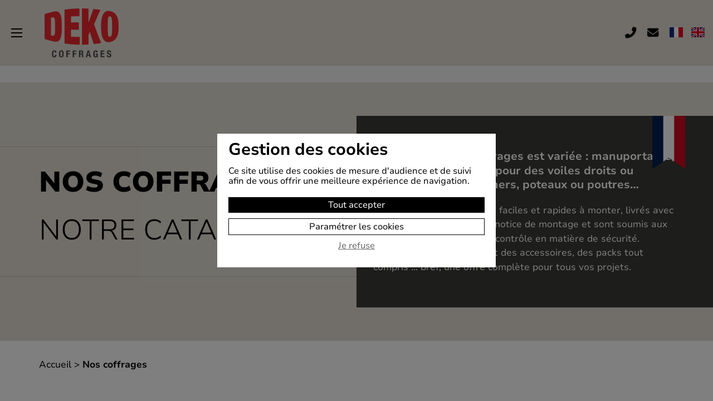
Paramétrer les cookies (356, 227)
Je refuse (356, 246)
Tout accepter (356, 205)
